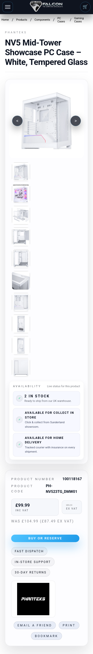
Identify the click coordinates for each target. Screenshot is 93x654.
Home (5, 19)
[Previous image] (17, 121)
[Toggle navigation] (7, 7)
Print (69, 625)
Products (21, 19)
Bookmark (46, 636)
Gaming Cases (79, 20)
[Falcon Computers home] (46, 7)
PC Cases (61, 20)
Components (42, 19)
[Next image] (75, 121)
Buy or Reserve (45, 538)
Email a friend (34, 625)
